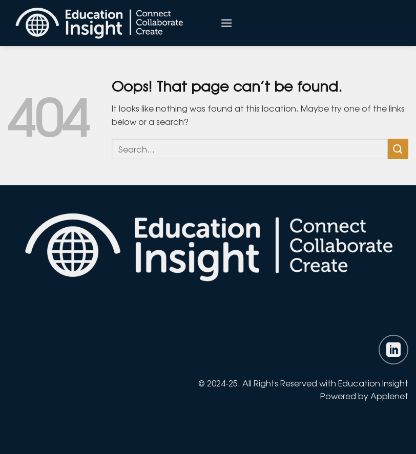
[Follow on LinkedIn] (393, 349)
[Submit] (398, 149)
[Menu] (226, 22)
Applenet (389, 396)
